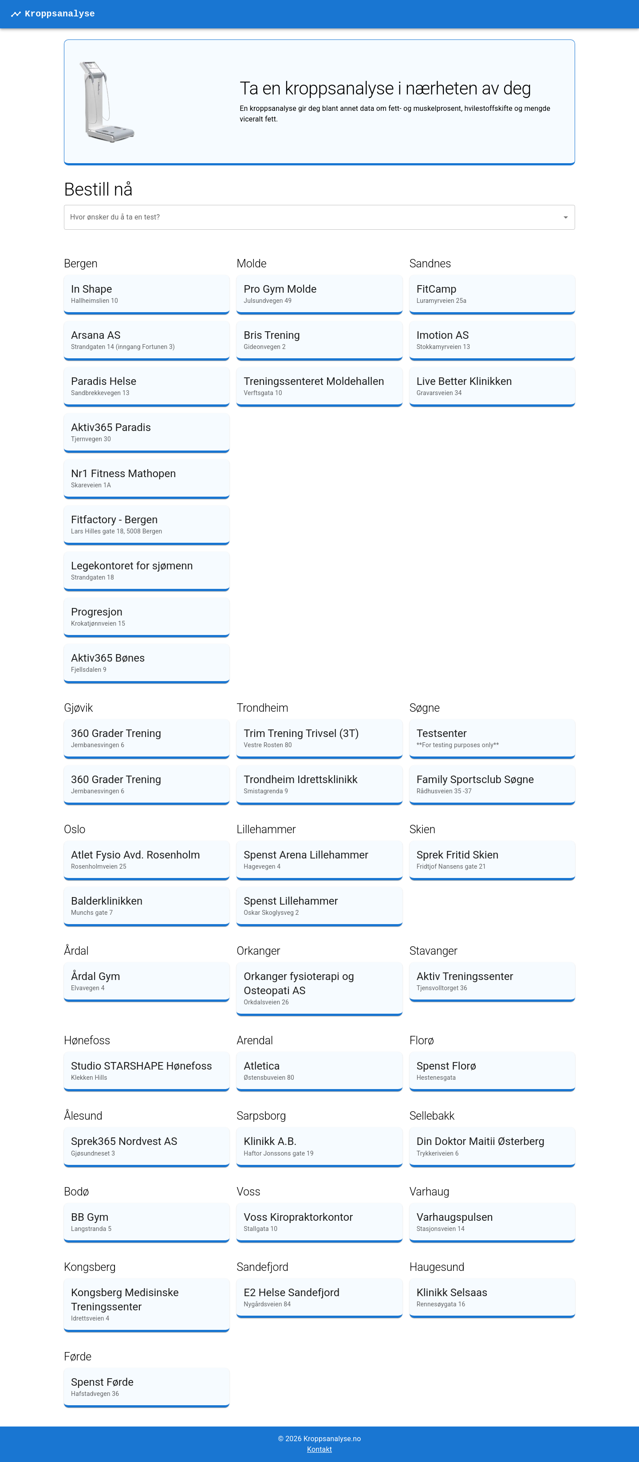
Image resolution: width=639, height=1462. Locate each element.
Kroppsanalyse (60, 14)
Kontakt (319, 1449)
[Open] (566, 217)
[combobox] (313, 217)
